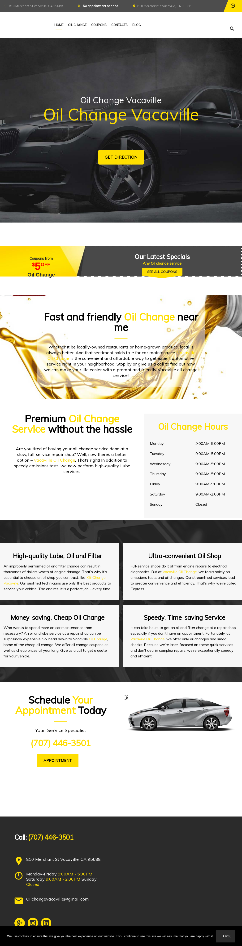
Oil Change (77, 25)
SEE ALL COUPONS (162, 272)
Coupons (99, 25)
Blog (136, 25)
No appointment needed (100, 6)
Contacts (119, 25)
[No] (229, 936)
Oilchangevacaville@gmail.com (57, 899)
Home (58, 25)
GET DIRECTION (121, 157)
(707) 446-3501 (60, 743)
